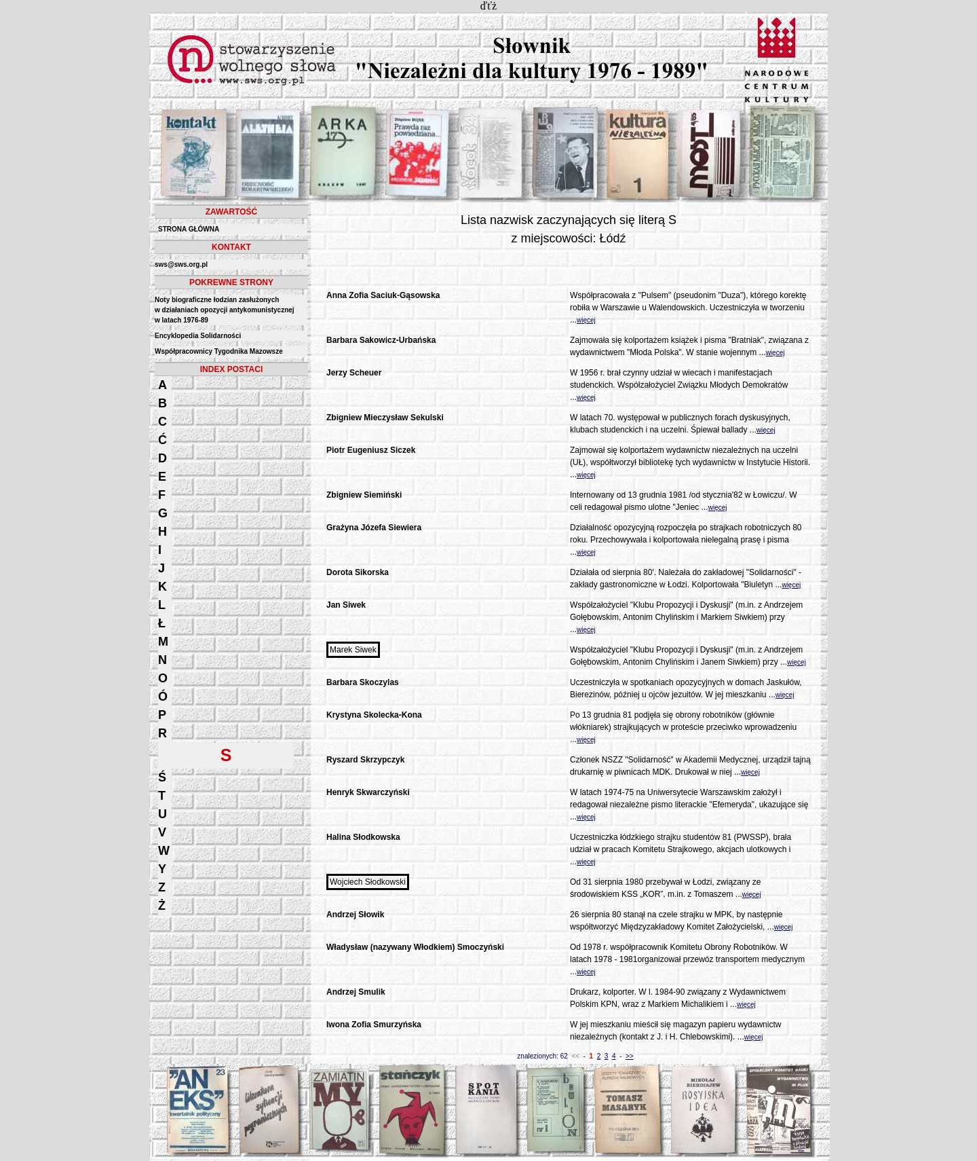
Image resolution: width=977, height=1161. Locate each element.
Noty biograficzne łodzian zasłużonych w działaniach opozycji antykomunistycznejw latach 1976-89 (224, 310)
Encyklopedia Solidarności (198, 335)
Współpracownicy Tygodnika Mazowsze (219, 351)
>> (630, 1056)
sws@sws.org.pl (181, 264)
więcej (586, 320)
